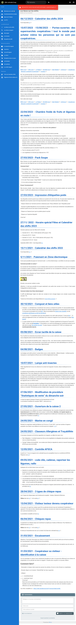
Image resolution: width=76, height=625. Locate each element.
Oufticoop (63, 69)
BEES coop (23, 69)
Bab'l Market (55, 69)
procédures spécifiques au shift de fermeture (33, 313)
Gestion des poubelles (60, 311)
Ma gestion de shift (37, 325)
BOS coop (31, 69)
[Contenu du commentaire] (48, 601)
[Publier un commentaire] (65, 613)
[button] (70, 2)
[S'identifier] (73, 2)
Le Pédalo (38, 69)
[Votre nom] (48, 606)
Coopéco (43, 71)
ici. (42, 243)
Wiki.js (50, 622)
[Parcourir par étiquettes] (49, 2)
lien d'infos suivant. (50, 299)
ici (29, 22)
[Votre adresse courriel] (48, 609)
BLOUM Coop (46, 69)
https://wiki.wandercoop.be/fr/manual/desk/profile (47, 588)
